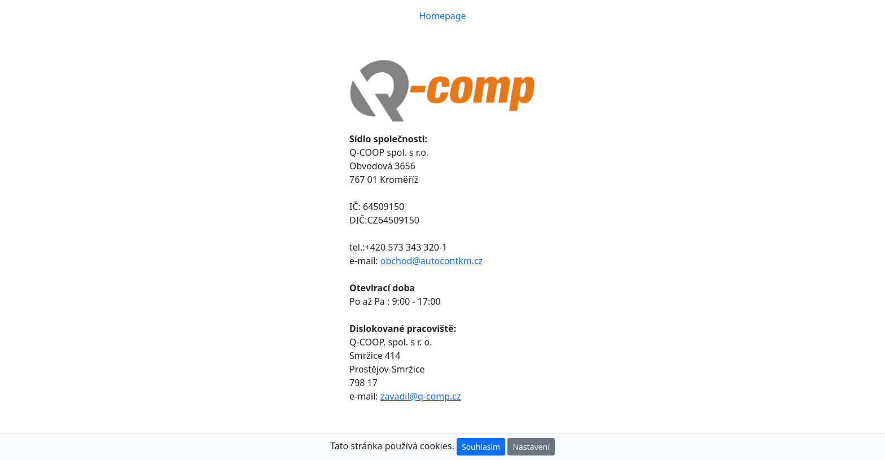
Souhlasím (481, 446)
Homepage (444, 15)
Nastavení (530, 446)
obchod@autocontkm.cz (431, 261)
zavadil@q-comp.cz (420, 396)
